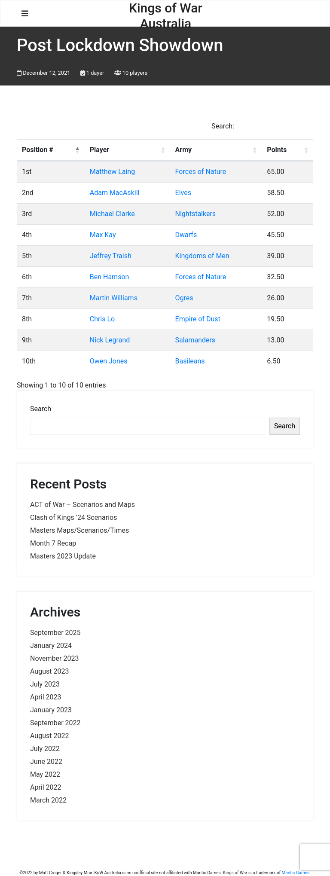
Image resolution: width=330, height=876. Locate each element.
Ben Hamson (109, 277)
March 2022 (48, 800)
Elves (183, 193)
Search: (262, 126)
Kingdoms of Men (202, 256)
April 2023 (45, 697)
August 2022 (49, 736)
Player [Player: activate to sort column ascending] (99, 150)
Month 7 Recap (53, 543)
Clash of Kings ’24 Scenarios (73, 517)
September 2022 (55, 723)
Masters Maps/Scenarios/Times (79, 530)
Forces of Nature (200, 172)
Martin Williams (114, 298)
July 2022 (45, 749)
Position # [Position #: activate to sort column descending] (37, 150)
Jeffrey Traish (110, 256)
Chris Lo (102, 319)
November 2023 (54, 658)
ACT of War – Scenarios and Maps (82, 505)
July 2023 (45, 684)
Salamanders (195, 340)
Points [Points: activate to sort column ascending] (277, 150)
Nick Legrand (110, 340)
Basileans (190, 361)
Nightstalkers (195, 214)
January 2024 (51, 645)
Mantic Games (296, 872)
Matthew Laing (112, 172)
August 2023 (49, 671)
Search (40, 409)
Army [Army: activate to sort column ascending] (183, 150)
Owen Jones (109, 361)
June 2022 (46, 761)
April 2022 (45, 787)
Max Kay (103, 235)
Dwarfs (186, 235)
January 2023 (51, 710)
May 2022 (45, 774)
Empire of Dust (197, 319)
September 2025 (55, 633)
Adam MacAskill (115, 193)
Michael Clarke (112, 214)
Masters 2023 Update (63, 556)
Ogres (184, 298)
